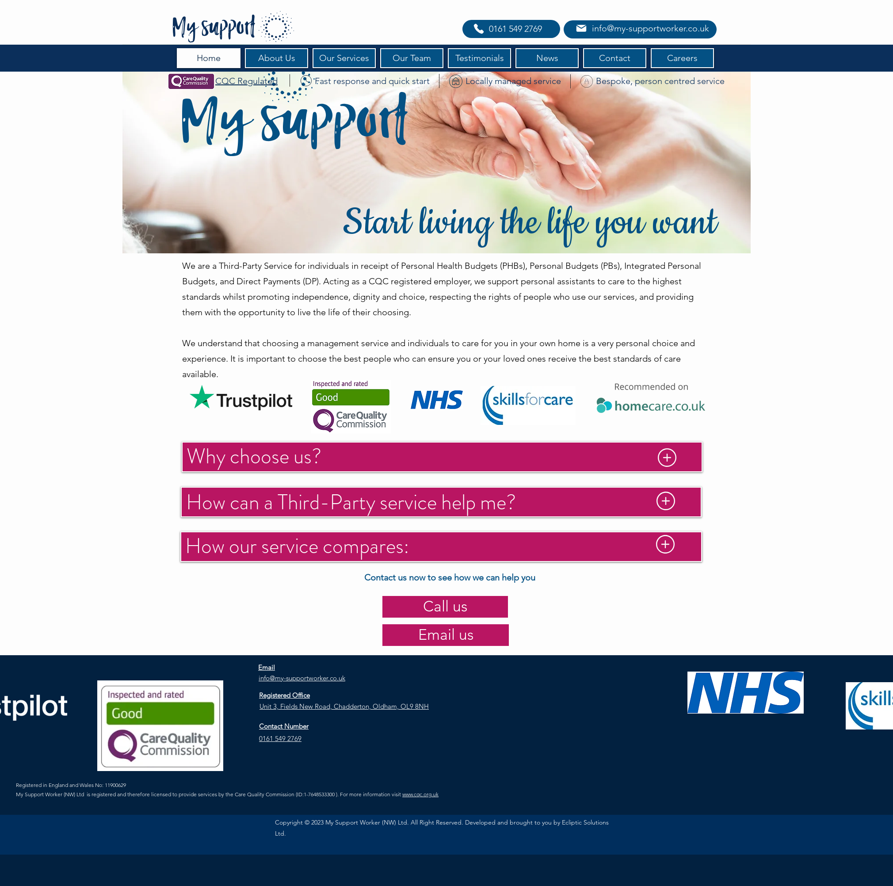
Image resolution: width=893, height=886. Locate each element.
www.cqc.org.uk (420, 794)
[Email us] (446, 635)
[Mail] (581, 28)
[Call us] (445, 607)
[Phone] (479, 29)
